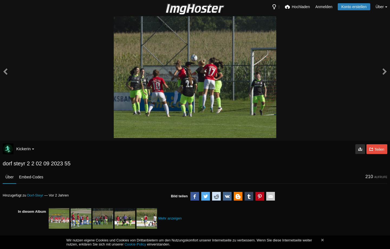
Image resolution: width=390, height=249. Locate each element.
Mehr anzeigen (170, 218)
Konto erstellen (353, 7)
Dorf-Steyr (35, 195)
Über (9, 177)
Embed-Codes (31, 177)
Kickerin (25, 148)
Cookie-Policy (135, 244)
